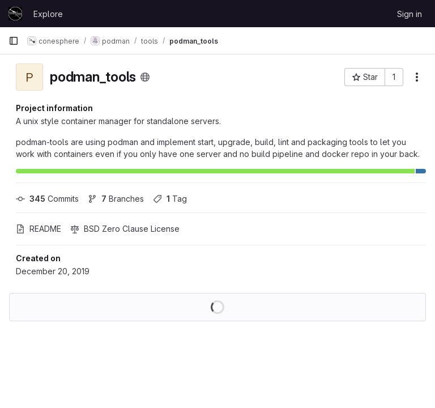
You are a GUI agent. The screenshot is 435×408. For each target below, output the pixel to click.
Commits (47, 198)
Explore (48, 14)
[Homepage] (15, 14)
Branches (116, 198)
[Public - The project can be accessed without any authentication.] (145, 77)
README (38, 228)
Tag (170, 198)
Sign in (409, 14)
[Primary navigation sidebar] (14, 41)
